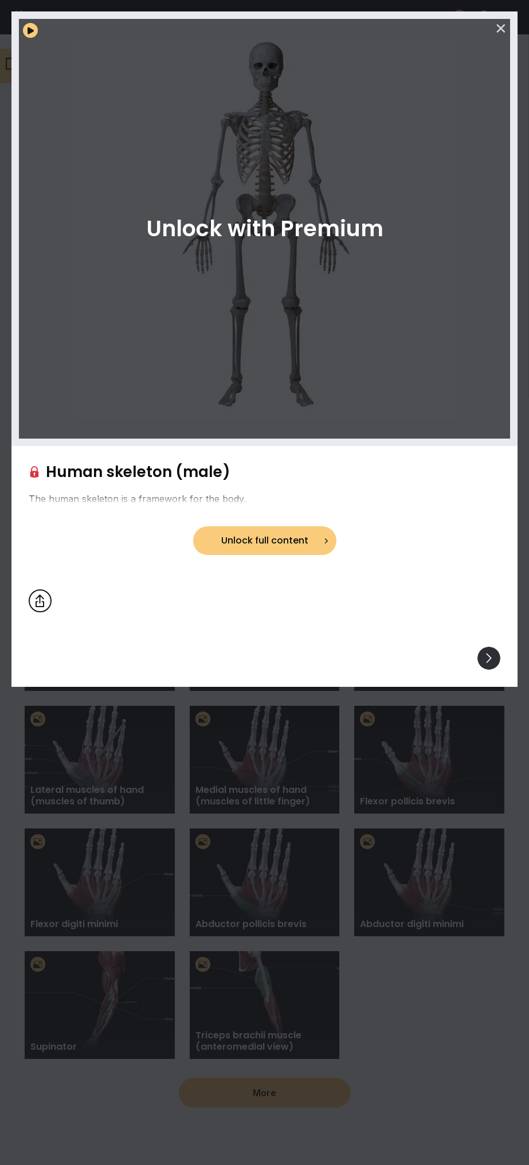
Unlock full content (264, 540)
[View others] (488, 658)
